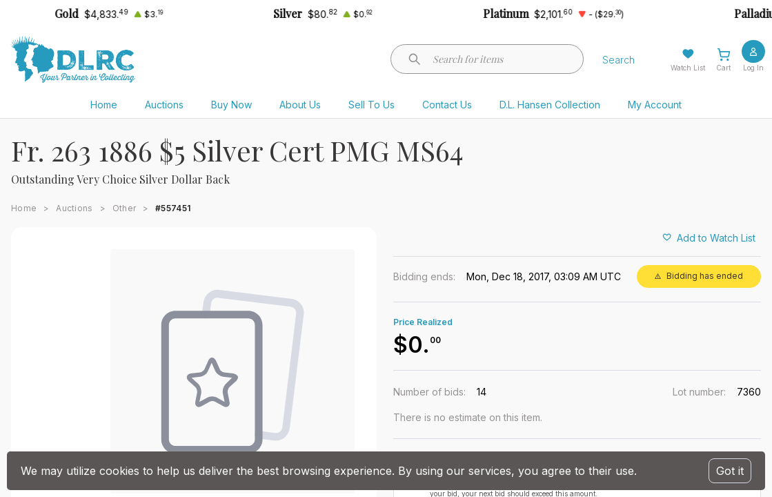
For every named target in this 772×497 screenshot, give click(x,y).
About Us (300, 104)
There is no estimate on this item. (467, 417)
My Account (655, 104)
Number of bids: (429, 392)
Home (103, 104)
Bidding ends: (424, 276)
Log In (753, 68)
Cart (723, 68)
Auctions (164, 104)
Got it (730, 471)
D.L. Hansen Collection (549, 104)
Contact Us (447, 104)
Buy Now (231, 104)
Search (618, 60)
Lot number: (699, 392)
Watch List (688, 68)
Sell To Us (371, 104)
